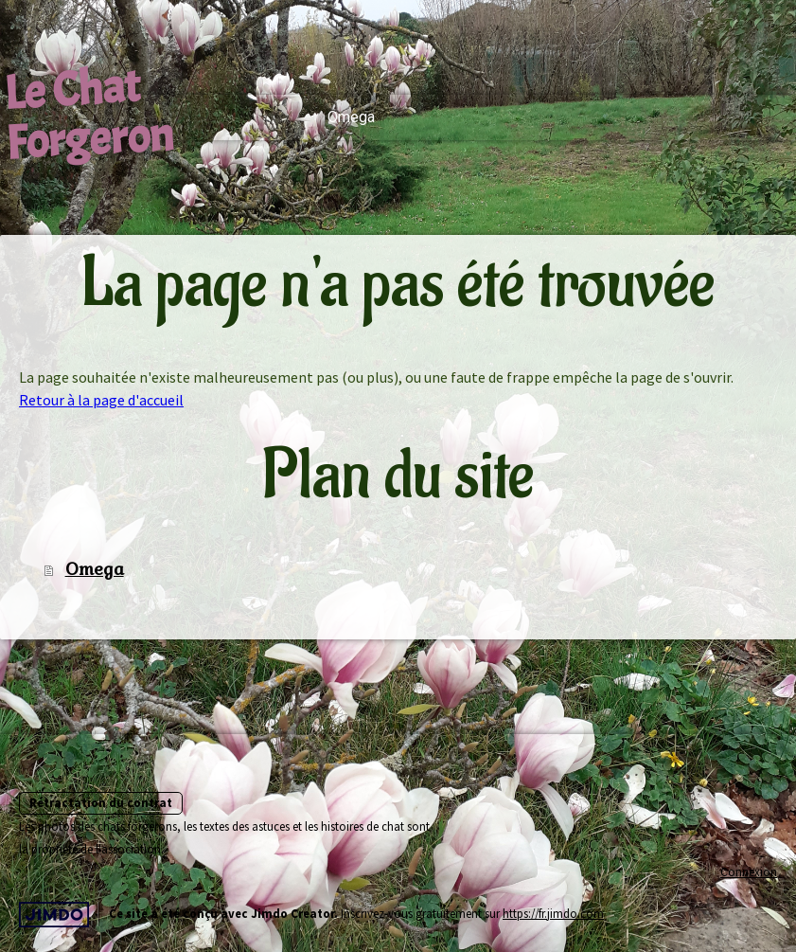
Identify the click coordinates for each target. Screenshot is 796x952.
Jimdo (54, 914)
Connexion (748, 871)
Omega (351, 117)
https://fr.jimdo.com (553, 913)
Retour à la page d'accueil (101, 399)
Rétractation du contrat (100, 802)
